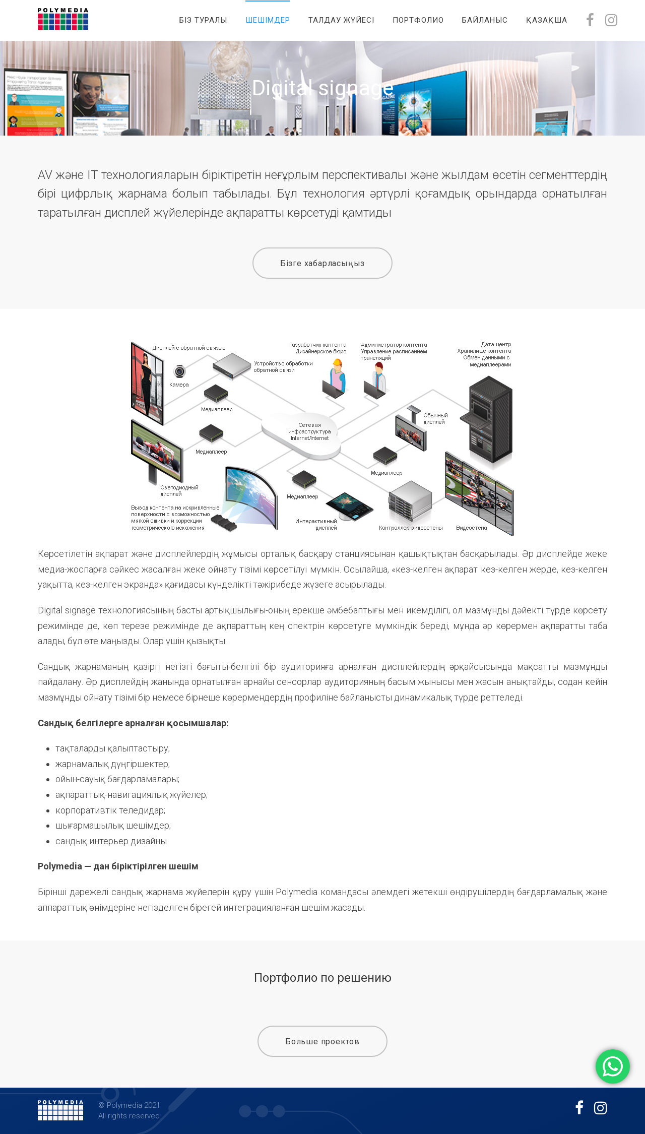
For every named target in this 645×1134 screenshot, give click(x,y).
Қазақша (546, 20)
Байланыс (485, 20)
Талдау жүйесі (341, 20)
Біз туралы (203, 20)
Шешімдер (267, 20)
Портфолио (418, 20)
